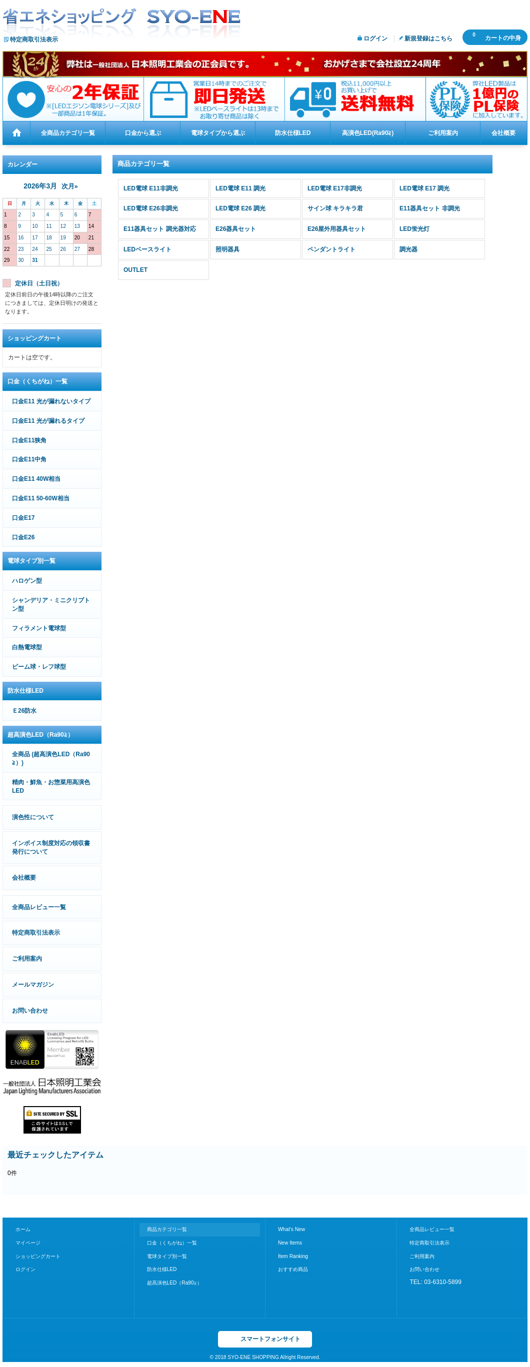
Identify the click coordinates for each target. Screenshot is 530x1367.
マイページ (28, 1243)
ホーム (23, 1229)
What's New (291, 1229)
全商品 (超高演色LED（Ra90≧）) (51, 758)
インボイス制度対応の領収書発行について (51, 847)
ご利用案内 (27, 958)
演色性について (33, 817)
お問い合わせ (30, 1010)
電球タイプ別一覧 (167, 1256)
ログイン (376, 38)
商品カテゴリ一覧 (167, 1229)
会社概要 (24, 877)
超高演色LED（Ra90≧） (174, 1283)
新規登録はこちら (428, 38)
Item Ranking (293, 1256)
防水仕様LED (162, 1269)
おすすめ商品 (293, 1269)
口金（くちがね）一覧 (172, 1243)
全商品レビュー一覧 (39, 907)
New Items (290, 1243)
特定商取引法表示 (34, 39)
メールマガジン (33, 984)
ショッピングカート (38, 1256)
